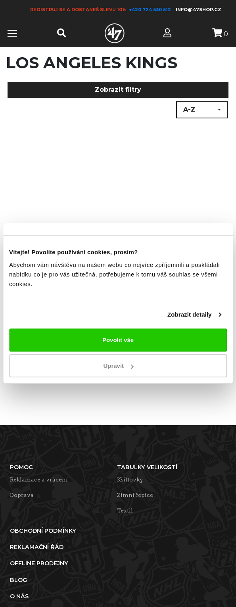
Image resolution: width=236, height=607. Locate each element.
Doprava (22, 495)
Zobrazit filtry (118, 89)
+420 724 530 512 (150, 9)
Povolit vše (118, 339)
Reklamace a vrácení (39, 479)
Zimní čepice (135, 495)
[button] (202, 109)
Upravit (118, 365)
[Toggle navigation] (12, 33)
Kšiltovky (130, 479)
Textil (125, 510)
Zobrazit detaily (189, 314)
